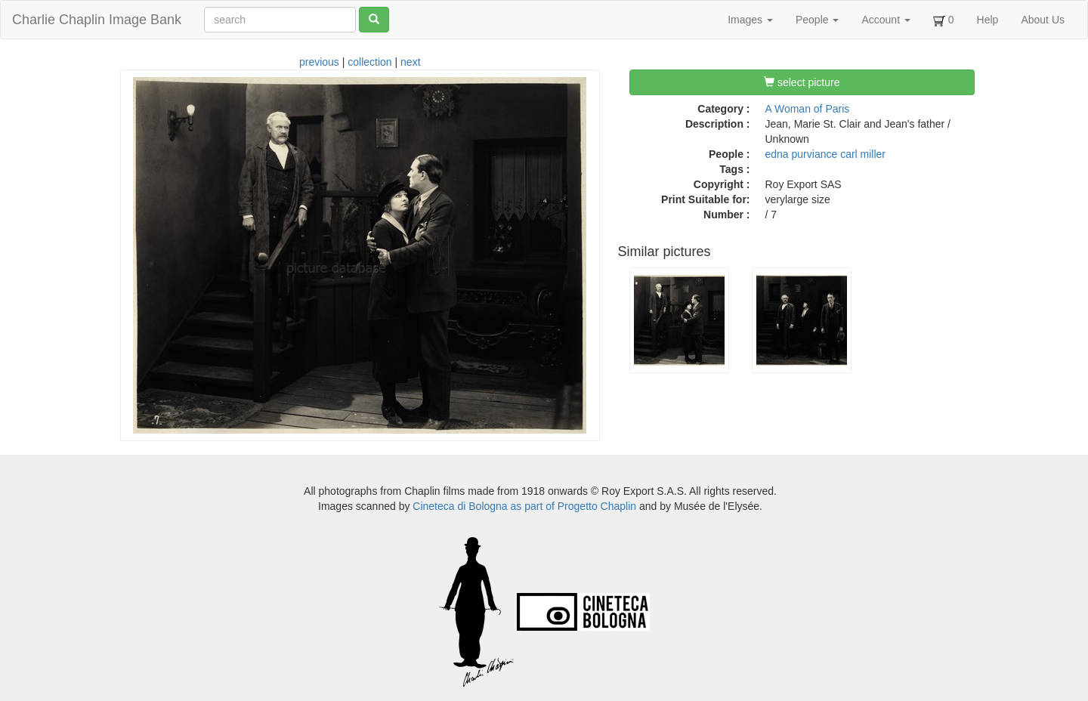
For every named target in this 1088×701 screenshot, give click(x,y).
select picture (801, 82)
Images (750, 20)
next (410, 62)
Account (885, 20)
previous (319, 62)
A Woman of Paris (807, 109)
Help (988, 20)
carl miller (863, 154)
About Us (1043, 20)
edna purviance (801, 154)
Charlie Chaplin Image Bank (96, 19)
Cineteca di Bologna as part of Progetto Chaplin (524, 506)
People (817, 20)
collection (369, 62)
